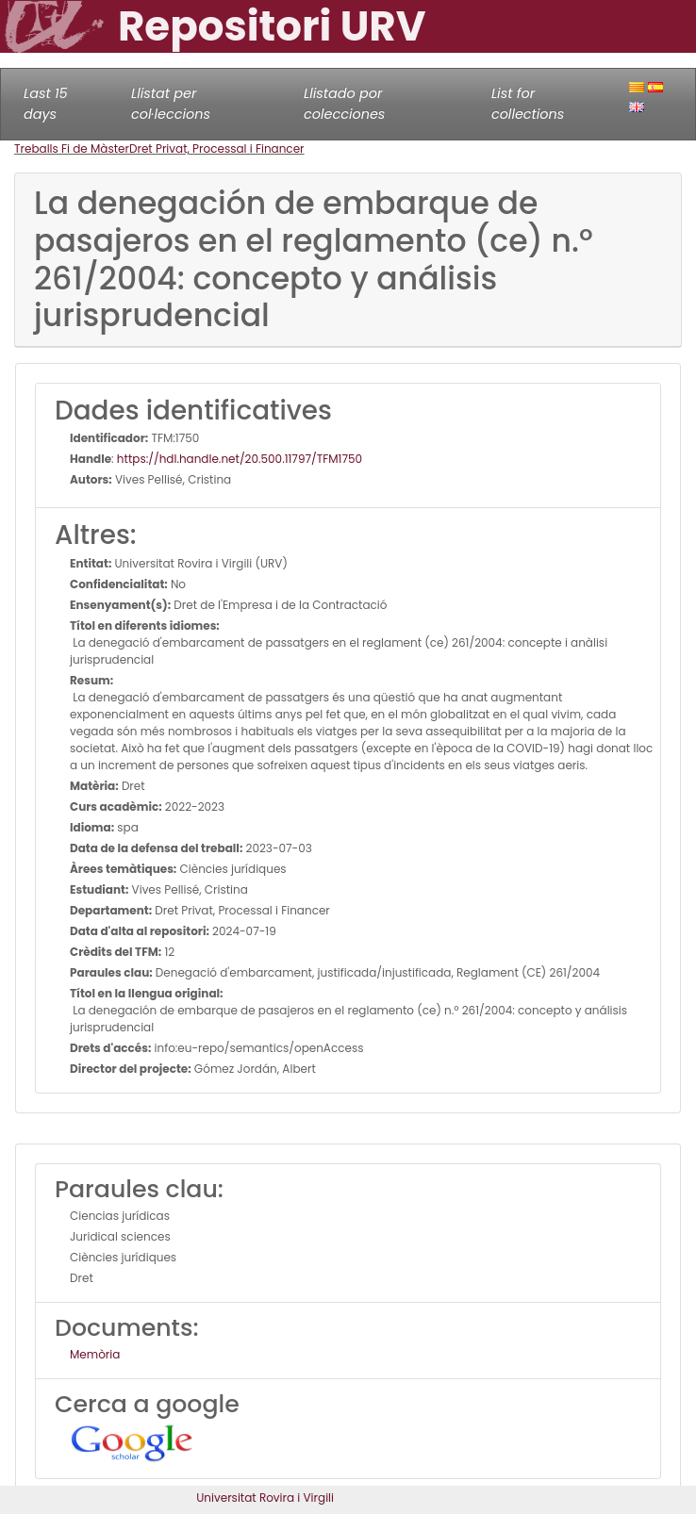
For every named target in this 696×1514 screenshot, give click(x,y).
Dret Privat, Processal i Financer (217, 148)
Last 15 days (46, 103)
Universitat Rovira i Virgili (265, 1497)
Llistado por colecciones (344, 103)
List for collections (527, 103)
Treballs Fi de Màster (71, 148)
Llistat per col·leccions (170, 103)
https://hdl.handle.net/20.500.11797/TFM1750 (239, 459)
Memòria (95, 1354)
